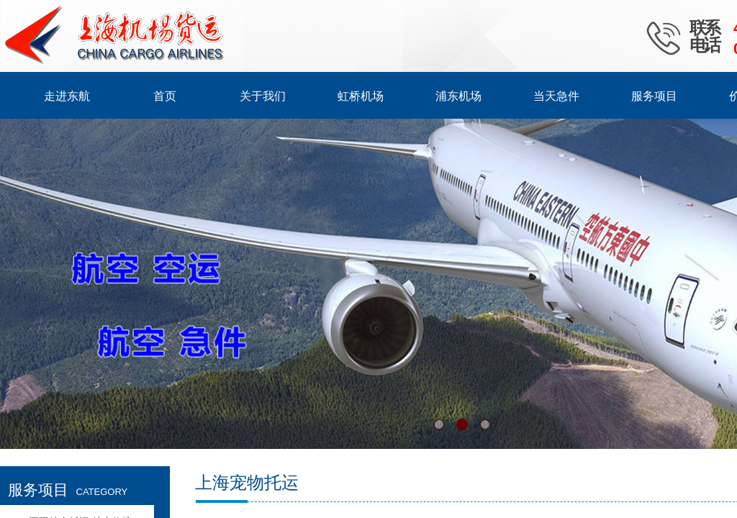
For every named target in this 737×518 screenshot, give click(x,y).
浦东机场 (458, 96)
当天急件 (556, 96)
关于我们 (263, 96)
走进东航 (67, 96)
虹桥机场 (361, 96)
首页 (164, 96)
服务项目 (654, 96)
